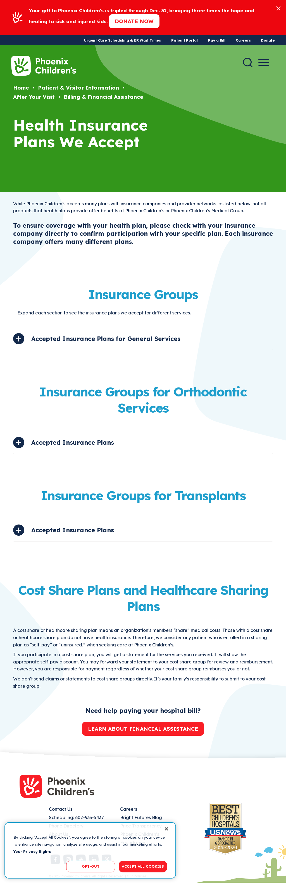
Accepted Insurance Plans (72, 442)
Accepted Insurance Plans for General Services (105, 339)
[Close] (278, 8)
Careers (243, 40)
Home (21, 87)
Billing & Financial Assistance (103, 96)
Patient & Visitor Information (78, 87)
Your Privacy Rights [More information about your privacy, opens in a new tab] (32, 851)
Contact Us (60, 809)
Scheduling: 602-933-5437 (76, 817)
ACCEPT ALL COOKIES (143, 866)
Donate (268, 40)
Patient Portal (184, 40)
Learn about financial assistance (143, 728)
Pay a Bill (216, 40)
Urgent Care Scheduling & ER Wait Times (122, 40)
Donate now (134, 21)
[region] (90, 850)
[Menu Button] (263, 62)
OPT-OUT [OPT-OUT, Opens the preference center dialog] (91, 866)
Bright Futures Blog (141, 817)
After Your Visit (34, 96)
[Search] (247, 62)
